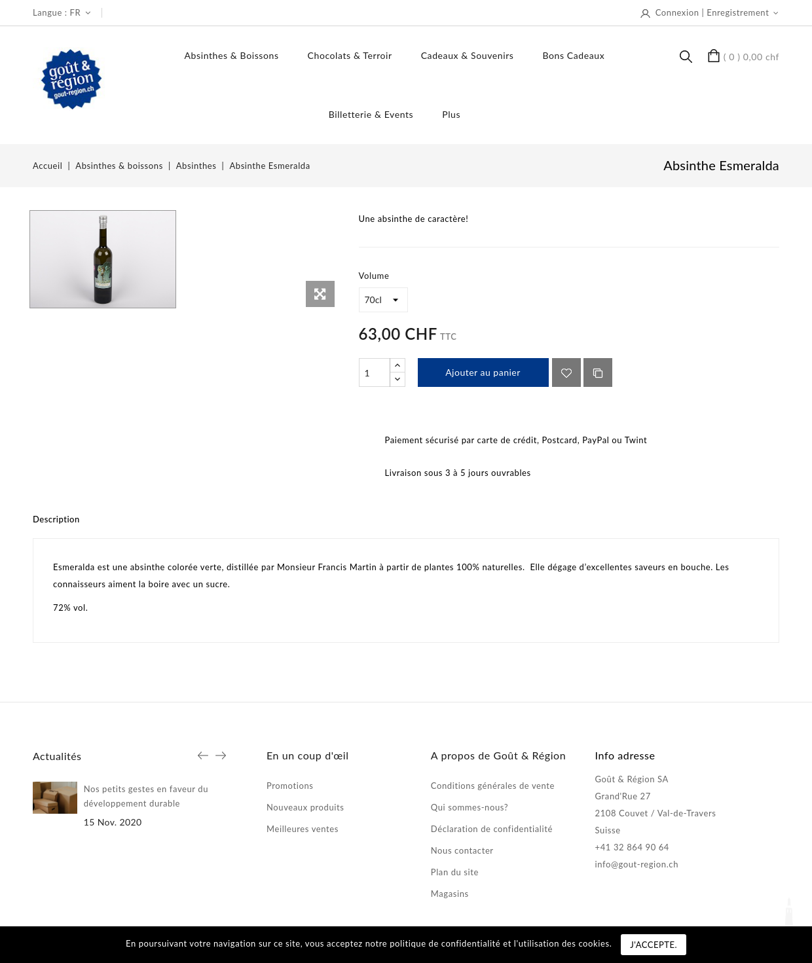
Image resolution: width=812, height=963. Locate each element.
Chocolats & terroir (350, 55)
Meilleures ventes (303, 829)
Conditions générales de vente (493, 785)
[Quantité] (374, 372)
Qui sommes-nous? (469, 807)
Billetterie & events (371, 114)
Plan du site (455, 872)
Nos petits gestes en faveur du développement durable (146, 796)
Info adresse (625, 755)
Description (56, 519)
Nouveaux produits (305, 807)
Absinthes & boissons (232, 55)
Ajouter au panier (483, 372)
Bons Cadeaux (573, 55)
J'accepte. (653, 944)
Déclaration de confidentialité (492, 829)
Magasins (450, 893)
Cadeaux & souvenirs (467, 55)
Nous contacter (462, 850)
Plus (451, 114)
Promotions (290, 785)
